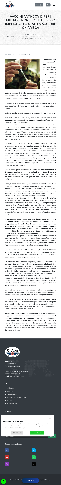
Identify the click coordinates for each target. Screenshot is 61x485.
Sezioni (10, 391)
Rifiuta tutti (48, 419)
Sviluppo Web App (44, 480)
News (9, 401)
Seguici (38, 5)
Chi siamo (11, 388)
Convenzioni (12, 404)
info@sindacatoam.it (17, 376)
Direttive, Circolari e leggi (16, 397)
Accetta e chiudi (37, 433)
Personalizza (17, 433)
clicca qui (22, 428)
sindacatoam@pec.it (12, 374)
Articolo (23, 54)
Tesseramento (12, 394)
